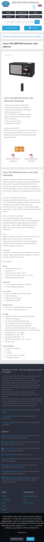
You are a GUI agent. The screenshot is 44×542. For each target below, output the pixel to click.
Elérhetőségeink (35, 17)
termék (33, 28)
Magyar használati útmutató (13, 158)
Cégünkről (22, 17)
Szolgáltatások (22, 12)
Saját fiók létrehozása (30, 496)
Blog (35, 12)
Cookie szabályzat (30, 525)
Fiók (24, 499)
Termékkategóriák (11, 28)
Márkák (8, 17)
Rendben (30, 539)
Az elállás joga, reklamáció (17, 454)
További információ (16, 539)
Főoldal (8, 12)
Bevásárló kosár (28, 503)
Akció (4, 506)
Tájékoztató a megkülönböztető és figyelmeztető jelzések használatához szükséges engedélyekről (21, 480)
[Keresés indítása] (37, 22)
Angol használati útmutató (31, 158)
